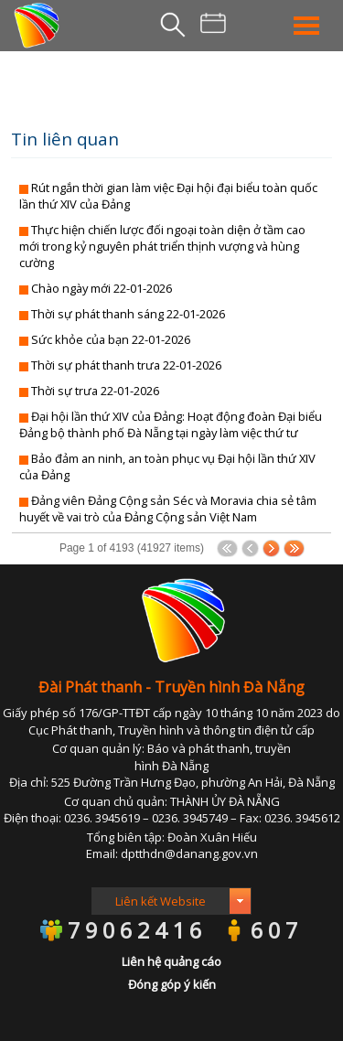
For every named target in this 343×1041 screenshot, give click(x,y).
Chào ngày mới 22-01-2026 (101, 288)
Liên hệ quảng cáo (171, 961)
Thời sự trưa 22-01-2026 (95, 390)
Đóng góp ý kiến (172, 984)
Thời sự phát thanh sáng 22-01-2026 (128, 314)
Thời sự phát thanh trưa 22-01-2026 (126, 365)
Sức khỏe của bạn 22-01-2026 (110, 339)
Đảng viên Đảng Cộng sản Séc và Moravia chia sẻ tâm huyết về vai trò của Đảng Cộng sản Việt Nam (167, 508)
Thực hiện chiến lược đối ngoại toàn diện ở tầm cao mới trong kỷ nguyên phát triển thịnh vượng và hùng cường (162, 246)
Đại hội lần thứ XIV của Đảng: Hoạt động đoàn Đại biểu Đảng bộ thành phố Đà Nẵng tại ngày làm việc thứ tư (170, 424)
